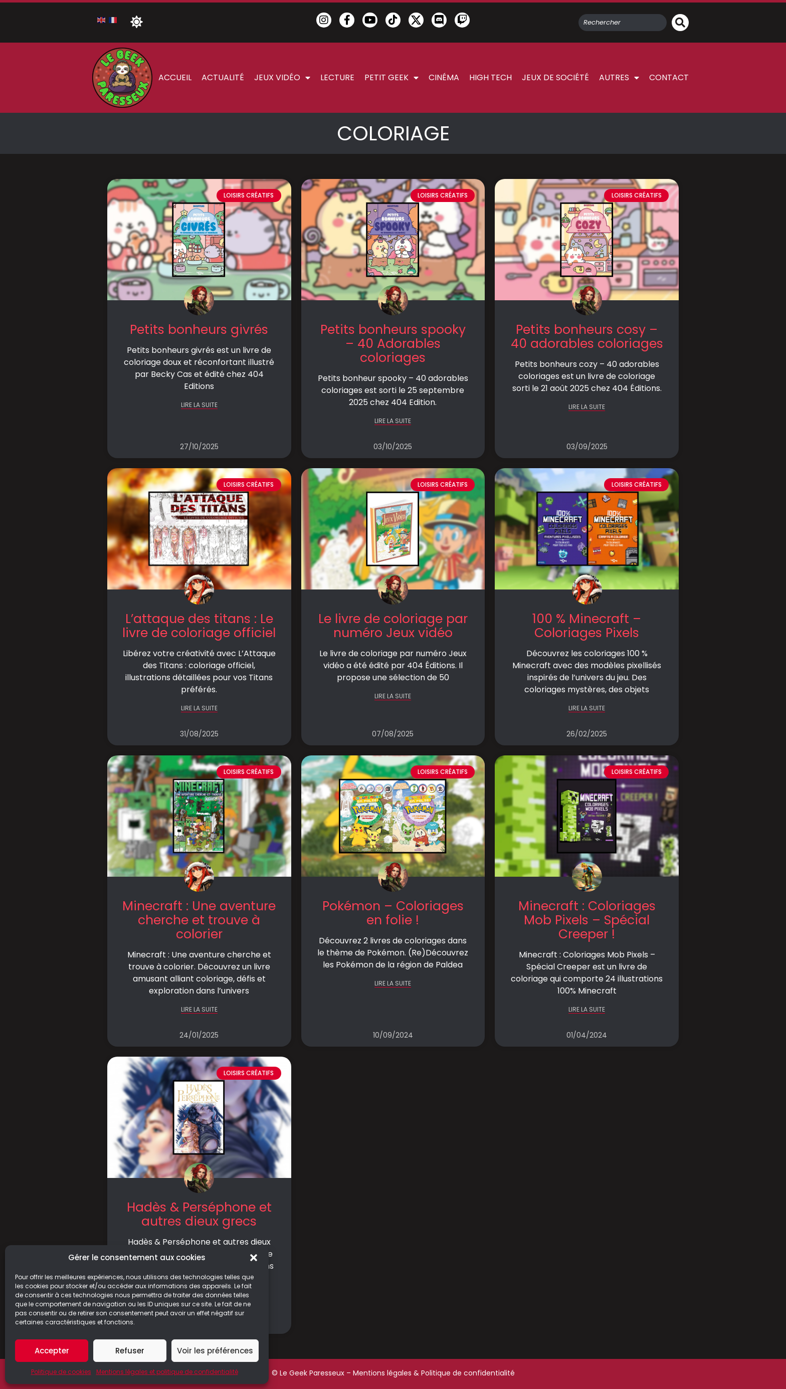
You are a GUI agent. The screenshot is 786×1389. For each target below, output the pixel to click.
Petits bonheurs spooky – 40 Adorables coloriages (393, 343)
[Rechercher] (680, 22)
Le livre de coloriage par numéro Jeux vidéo (393, 626)
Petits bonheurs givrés (199, 329)
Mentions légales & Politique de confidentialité (434, 1373)
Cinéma (444, 77)
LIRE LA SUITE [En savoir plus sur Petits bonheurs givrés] (199, 405)
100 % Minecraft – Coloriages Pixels (586, 626)
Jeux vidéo (282, 78)
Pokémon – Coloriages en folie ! (393, 913)
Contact (669, 77)
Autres (619, 78)
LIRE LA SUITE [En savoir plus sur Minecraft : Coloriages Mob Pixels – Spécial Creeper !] (586, 1010)
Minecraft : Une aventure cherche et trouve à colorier (199, 920)
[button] (254, 1258)
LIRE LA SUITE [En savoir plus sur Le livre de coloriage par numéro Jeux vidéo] (392, 696)
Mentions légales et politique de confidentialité (167, 1371)
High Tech (490, 77)
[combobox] (622, 22)
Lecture (337, 77)
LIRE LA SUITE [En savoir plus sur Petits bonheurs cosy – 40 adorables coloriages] (586, 407)
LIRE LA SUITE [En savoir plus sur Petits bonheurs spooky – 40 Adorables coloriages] (392, 421)
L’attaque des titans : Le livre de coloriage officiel (199, 626)
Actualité (223, 77)
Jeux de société (555, 77)
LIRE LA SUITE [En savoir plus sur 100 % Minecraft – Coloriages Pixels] (586, 708)
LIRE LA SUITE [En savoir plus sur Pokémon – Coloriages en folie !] (392, 983)
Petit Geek (391, 78)
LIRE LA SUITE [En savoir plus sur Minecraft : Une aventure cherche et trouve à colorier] (199, 1010)
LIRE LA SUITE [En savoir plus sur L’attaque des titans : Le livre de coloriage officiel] (199, 708)
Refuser (129, 1350)
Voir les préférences (215, 1350)
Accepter (52, 1350)
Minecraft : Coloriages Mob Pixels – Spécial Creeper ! (587, 920)
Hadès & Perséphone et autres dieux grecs (199, 1214)
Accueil (174, 77)
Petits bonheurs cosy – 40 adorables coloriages (587, 336)
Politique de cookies (61, 1371)
